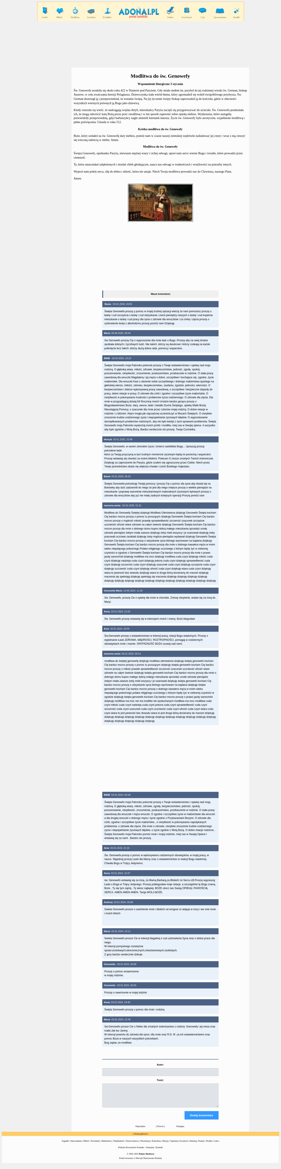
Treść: (160, 1080)
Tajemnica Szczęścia (179, 1145)
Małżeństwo (106, 1145)
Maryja (165, 1145)
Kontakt (159, 1151)
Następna (180, 1130)
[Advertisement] (140, 44)
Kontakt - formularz (145, 1151)
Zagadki (65, 1145)
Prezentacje (146, 1145)
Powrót (160, 1130)
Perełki (209, 1145)
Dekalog (193, 1145)
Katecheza (156, 1145)
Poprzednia (140, 1130)
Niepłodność (118, 1145)
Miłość (86, 1145)
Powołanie (95, 1145)
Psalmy (201, 1145)
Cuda (216, 1145)
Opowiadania (76, 1145)
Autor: (160, 1064)
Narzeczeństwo (132, 1145)
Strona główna (140, 1138)
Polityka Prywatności (127, 1151)
